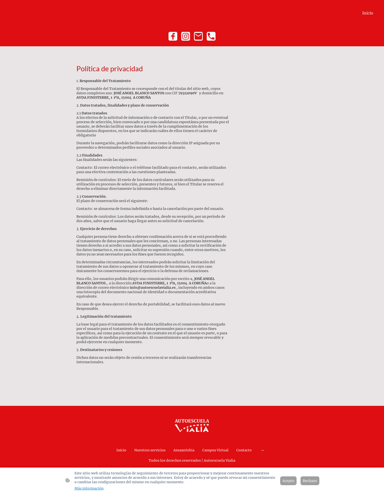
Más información (89, 488)
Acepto (288, 481)
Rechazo (310, 481)
